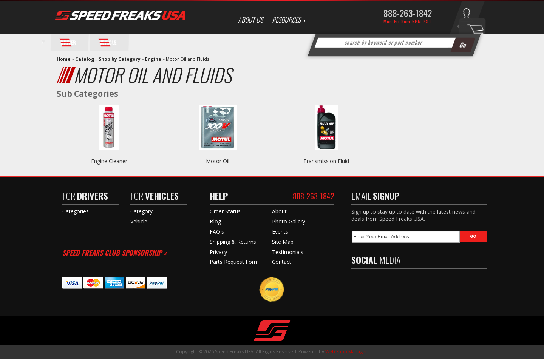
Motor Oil (217, 161)
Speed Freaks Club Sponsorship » (114, 252)
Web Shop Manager (346, 351)
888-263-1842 (407, 12)
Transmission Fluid (326, 161)
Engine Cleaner (109, 161)
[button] (394, 43)
